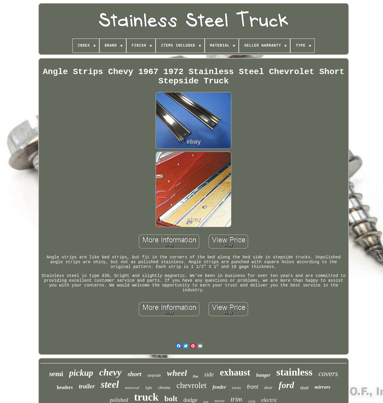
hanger (263, 375)
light (148, 388)
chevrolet (191, 385)
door (268, 387)
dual (304, 387)
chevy (110, 372)
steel (110, 384)
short (134, 374)
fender (219, 387)
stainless (294, 372)
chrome (164, 387)
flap (195, 376)
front (252, 387)
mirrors (322, 387)
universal (132, 387)
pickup (81, 373)
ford (286, 385)
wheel (177, 373)
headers (65, 387)
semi (56, 374)
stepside (154, 375)
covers (328, 374)
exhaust (235, 372)
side (209, 374)
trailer (87, 386)
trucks (236, 388)
